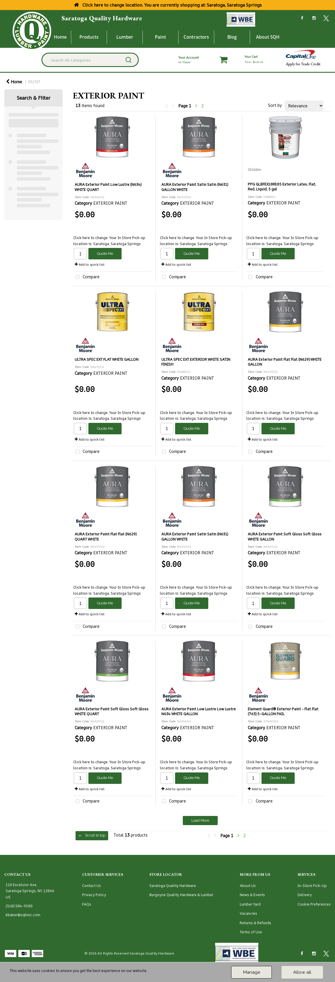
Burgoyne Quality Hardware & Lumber (181, 894)
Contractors (196, 37)
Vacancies (248, 913)
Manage (251, 972)
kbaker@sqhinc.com (23, 914)
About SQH (268, 37)
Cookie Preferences (314, 904)
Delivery (305, 894)
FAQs (86, 904)
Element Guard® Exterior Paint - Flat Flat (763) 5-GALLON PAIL (283, 711)
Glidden (254, 169)
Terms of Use (251, 932)
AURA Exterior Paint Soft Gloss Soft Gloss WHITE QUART (111, 711)
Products (89, 37)
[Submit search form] (128, 60)
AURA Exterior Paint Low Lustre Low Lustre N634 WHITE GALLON (198, 711)
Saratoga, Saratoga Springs (117, 243)
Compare (86, 277)
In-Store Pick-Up (312, 885)
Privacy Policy (94, 894)
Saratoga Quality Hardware (102, 18)
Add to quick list (89, 264)
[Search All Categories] (90, 60)
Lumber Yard (250, 904)
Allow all (302, 972)
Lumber (124, 37)
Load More (200, 820)
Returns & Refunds (255, 922)
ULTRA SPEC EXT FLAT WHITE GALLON (106, 359)
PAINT (34, 81)
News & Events (252, 894)
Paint (160, 37)
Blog (232, 37)
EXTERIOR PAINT (110, 203)
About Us (248, 885)
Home (60, 37)
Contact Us (91, 885)
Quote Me (105, 253)
